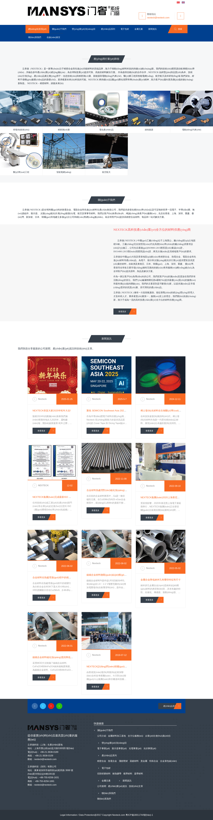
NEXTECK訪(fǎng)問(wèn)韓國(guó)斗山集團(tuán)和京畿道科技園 (122, 666)
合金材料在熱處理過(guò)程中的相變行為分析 (56, 577)
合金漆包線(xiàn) (168, 761)
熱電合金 (112, 761)
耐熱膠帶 (116, 773)
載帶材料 (127, 773)
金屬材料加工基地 (117, 736)
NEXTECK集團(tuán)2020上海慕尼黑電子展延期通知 (168, 497)
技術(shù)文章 (136, 786)
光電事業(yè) (135, 748)
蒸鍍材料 (134, 761)
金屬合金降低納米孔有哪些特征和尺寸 (161, 579)
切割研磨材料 (104, 773)
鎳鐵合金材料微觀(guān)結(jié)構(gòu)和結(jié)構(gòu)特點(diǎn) (120, 575)
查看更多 (122, 311)
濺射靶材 (123, 761)
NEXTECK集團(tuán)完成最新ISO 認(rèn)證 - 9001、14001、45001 (68, 497)
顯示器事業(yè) (119, 748)
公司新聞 (101, 786)
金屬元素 (106, 780)
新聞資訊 (127, 780)
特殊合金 (153, 761)
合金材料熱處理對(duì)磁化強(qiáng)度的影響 (110, 490)
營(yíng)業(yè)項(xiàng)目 (114, 743)
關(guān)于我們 (105, 730)
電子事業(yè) (103, 748)
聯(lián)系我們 (109, 793)
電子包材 (106, 768)
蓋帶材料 (138, 773)
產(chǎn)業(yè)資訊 (117, 786)
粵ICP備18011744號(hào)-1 (139, 815)
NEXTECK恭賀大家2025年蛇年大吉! (52, 410)
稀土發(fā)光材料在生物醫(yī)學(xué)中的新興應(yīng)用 (170, 410)
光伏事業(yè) (149, 748)
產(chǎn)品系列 (170, 706)
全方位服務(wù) (135, 736)
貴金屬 (144, 761)
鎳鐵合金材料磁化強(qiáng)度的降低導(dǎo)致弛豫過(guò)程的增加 (68, 657)
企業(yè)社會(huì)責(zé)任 (158, 736)
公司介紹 (101, 736)
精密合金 (101, 761)
